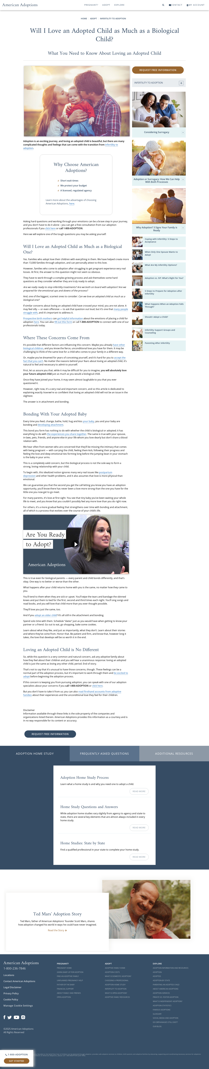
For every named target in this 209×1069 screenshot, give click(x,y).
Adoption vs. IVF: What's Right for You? (164, 278)
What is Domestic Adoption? (118, 976)
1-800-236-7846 (14, 968)
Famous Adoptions (161, 1010)
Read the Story (57, 930)
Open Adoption (64, 997)
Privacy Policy (11, 993)
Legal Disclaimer (12, 987)
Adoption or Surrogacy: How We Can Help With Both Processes (159, 180)
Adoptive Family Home (115, 968)
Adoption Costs (112, 972)
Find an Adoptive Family (68, 976)
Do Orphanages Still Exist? (165, 1022)
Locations (8, 975)
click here (50, 228)
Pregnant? (91, 4)
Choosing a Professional (116, 980)
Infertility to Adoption (113, 18)
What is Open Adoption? (116, 993)
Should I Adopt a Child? (156, 317)
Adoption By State (161, 980)
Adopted (157, 976)
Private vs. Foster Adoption (165, 997)
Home (84, 18)
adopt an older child (46, 615)
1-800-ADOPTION (16, 1054)
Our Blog (157, 1026)
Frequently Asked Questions (104, 754)
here (71, 203)
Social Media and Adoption (165, 1018)
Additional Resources (174, 754)
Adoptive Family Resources (117, 997)
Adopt (106, 4)
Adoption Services (161, 993)
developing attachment (50, 424)
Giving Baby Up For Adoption (70, 972)
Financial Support (65, 989)
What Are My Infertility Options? (161, 265)
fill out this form (63, 321)
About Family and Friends (69, 993)
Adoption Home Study (35, 754)
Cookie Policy (10, 999)
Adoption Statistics (162, 1005)
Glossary (157, 1014)
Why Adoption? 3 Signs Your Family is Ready (160, 229)
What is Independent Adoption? (167, 1001)
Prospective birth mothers (37, 318)
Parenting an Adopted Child (166, 984)
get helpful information (70, 318)
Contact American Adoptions (19, 981)
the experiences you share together (66, 434)
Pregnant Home (64, 968)
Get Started (16, 1060)
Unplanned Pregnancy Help (70, 980)
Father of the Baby (66, 984)
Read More (139, 791)
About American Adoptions (165, 989)
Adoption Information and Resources (170, 968)
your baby (88, 421)
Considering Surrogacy (164, 132)
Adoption (157, 972)
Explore (119, 4)
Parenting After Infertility (157, 343)
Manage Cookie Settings (18, 1005)
